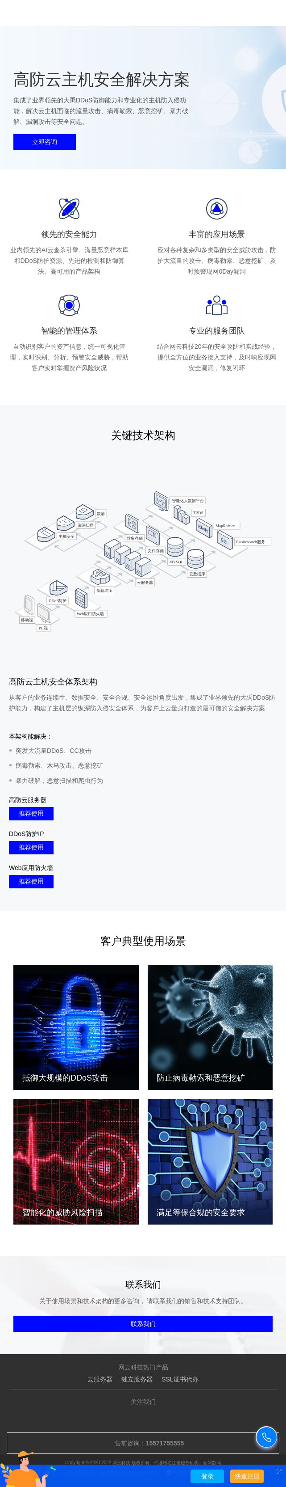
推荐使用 (31, 813)
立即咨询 (44, 141)
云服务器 (99, 1379)
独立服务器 (137, 1379)
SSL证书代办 (180, 1379)
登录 (207, 1476)
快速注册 (247, 1476)
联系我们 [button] (143, 1323)
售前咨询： (143, 1443)
